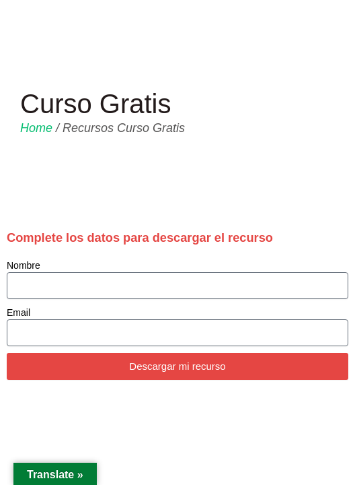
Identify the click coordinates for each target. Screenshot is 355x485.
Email (18, 312)
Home (36, 128)
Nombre (23, 265)
